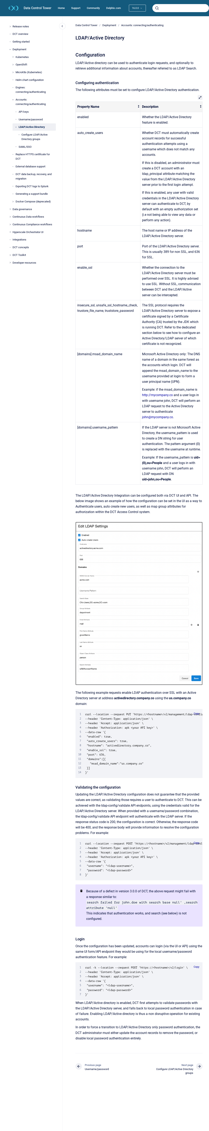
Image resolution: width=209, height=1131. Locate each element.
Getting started (21, 41)
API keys (24, 111)
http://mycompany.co (157, 395)
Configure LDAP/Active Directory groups (34, 137)
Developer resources (24, 262)
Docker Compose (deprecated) (33, 201)
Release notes (21, 26)
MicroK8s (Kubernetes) (29, 72)
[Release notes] (10, 26)
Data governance (22, 209)
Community (93, 8)
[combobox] (181, 8)
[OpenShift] (13, 64)
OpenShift (21, 64)
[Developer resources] (10, 262)
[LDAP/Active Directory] (16, 127)
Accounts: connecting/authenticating (31, 102)
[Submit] (157, 8)
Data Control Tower (37, 8)
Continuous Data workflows (28, 216)
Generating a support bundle (32, 193)
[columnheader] (108, 107)
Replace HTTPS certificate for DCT (33, 156)
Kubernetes (22, 57)
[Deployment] (10, 49)
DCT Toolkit (19, 255)
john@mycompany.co (157, 417)
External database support (30, 166)
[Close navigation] (62, 26)
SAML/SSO (25, 146)
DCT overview (20, 33)
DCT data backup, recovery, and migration (34, 176)
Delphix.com (113, 8)
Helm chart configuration (30, 79)
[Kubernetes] (13, 57)
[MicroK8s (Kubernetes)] (13, 72)
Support (75, 8)
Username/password (31, 119)
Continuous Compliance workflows (32, 224)
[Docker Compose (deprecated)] (13, 201)
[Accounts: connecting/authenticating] (13, 99)
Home (61, 8)
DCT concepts (21, 247)
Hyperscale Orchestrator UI (28, 232)
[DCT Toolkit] (10, 255)
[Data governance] (10, 209)
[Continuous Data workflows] (10, 216)
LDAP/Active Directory (32, 126)
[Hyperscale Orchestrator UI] (10, 232)
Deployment (19, 49)
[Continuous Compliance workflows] (10, 224)
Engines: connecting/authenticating (31, 89)
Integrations (19, 239)
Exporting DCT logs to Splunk (32, 186)
